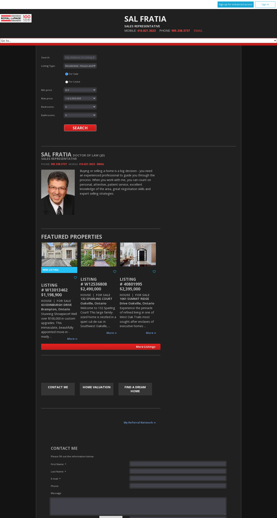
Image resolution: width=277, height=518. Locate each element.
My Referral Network (138, 422)
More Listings (145, 347)
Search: (68, 57)
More (71, 339)
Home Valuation (96, 387)
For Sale (71, 73)
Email (198, 31)
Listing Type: (68, 66)
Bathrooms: (68, 115)
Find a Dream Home (135, 389)
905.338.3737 (180, 31)
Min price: (68, 90)
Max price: (68, 98)
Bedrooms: (68, 107)
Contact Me (58, 387)
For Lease (72, 81)
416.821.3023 (146, 31)
